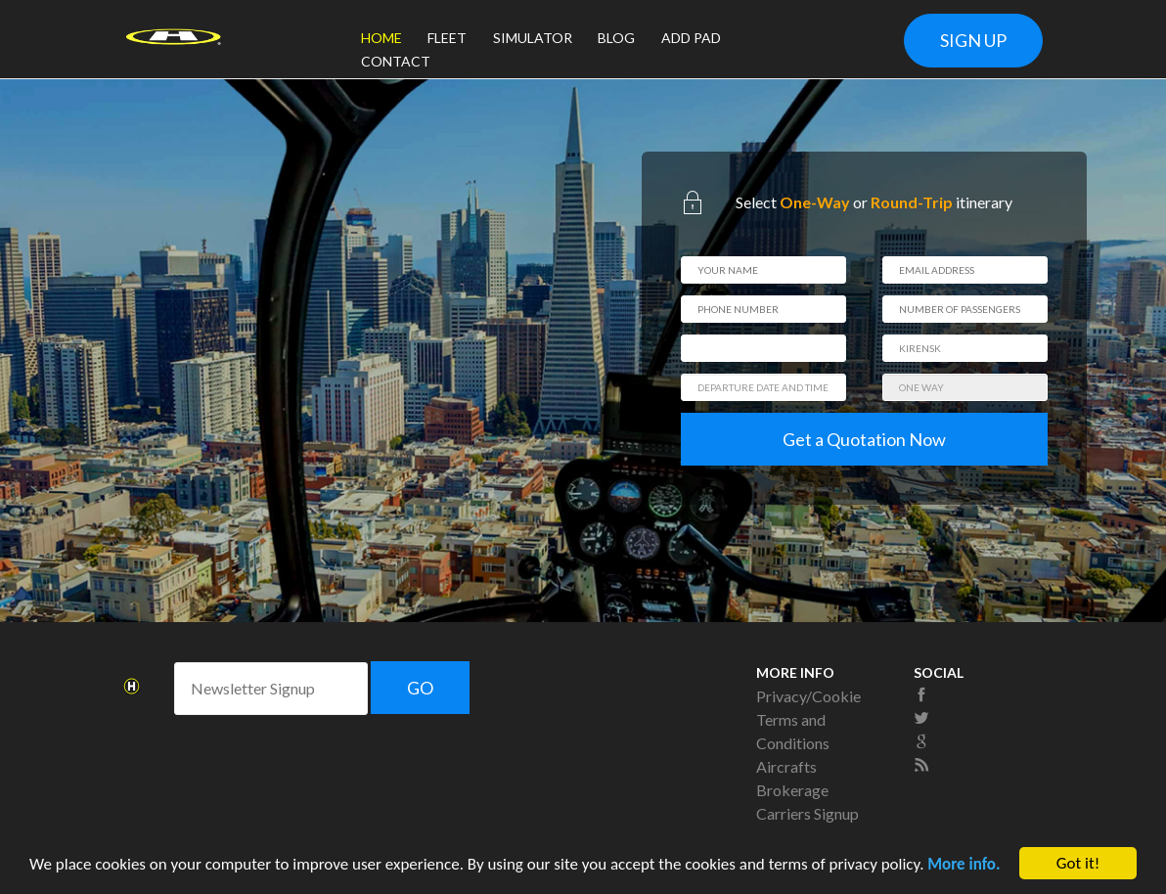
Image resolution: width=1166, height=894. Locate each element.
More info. (963, 865)
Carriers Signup (807, 813)
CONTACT (395, 61)
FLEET (447, 37)
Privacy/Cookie (808, 696)
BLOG (616, 37)
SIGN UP (973, 40)
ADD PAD (691, 37)
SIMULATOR (532, 37)
